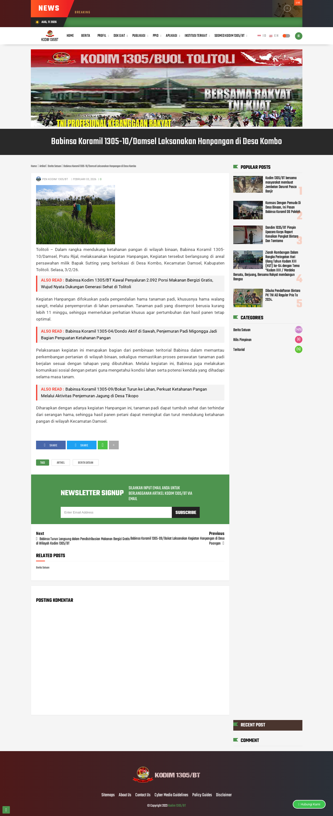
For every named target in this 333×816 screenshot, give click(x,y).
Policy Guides (202, 795)
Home (70, 36)
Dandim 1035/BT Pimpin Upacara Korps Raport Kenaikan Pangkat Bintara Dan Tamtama (281, 234)
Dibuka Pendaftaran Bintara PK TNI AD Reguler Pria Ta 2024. (282, 295)
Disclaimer (224, 795)
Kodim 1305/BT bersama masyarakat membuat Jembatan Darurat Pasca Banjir (280, 185)
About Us (125, 795)
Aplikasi (171, 36)
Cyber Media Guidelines (171, 795)
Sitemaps (108, 795)
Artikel (61, 462)
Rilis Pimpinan (242, 340)
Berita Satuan (85, 462)
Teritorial (239, 350)
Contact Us (143, 795)
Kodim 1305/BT (177, 806)
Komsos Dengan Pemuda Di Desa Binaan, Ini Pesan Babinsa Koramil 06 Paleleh (283, 207)
